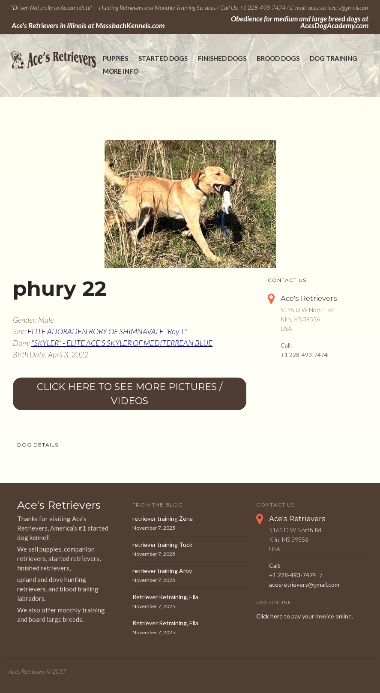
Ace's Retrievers (309, 298)
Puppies (115, 58)
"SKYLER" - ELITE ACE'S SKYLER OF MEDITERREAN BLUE (121, 343)
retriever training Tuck (162, 544)
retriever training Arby (162, 570)
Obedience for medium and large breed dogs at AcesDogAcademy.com (299, 22)
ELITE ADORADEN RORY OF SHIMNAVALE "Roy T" (107, 331)
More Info (120, 71)
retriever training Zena (162, 518)
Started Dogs (163, 58)
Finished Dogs (222, 58)
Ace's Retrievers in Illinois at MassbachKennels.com (88, 25)
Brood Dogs (278, 58)
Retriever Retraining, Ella (165, 596)
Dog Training (333, 58)
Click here (269, 616)
